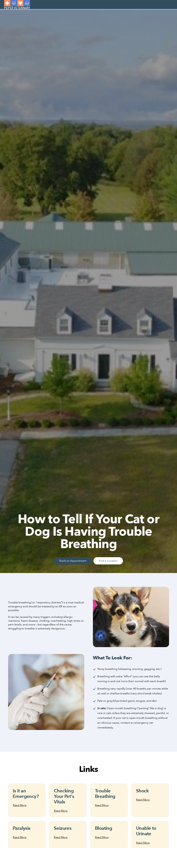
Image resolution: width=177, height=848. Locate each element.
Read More (19, 805)
